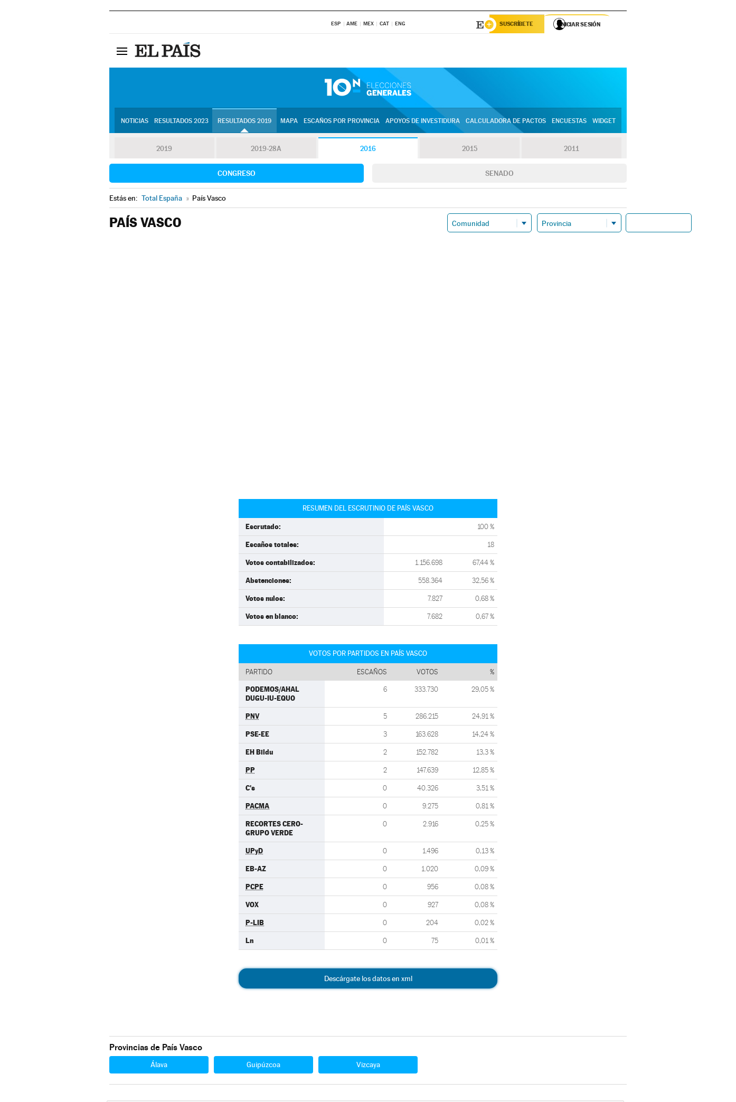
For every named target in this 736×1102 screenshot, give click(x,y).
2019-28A (266, 150)
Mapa (289, 122)
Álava (158, 1066)
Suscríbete (519, 25)
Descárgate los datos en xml (368, 980)
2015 (469, 150)
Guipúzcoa (263, 1066)
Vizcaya (368, 1066)
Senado (499, 175)
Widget (604, 122)
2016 (368, 150)
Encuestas (569, 122)
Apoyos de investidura (422, 122)
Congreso (237, 175)
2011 (571, 150)
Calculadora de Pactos (506, 122)
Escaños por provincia (342, 122)
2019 (164, 150)
